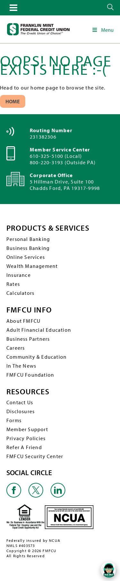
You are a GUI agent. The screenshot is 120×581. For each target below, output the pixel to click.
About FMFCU (23, 321)
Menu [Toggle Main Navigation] (103, 30)
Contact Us (19, 402)
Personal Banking (28, 239)
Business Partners (28, 339)
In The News (21, 366)
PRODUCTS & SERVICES (47, 228)
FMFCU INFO (29, 309)
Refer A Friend (24, 447)
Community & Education (36, 357)
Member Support (27, 429)
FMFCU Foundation (30, 375)
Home (12, 101)
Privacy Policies (25, 438)
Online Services (25, 257)
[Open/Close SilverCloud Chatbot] (109, 570)
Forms (13, 420)
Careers (15, 348)
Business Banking (28, 248)
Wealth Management (32, 266)
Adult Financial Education (38, 330)
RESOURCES (27, 391)
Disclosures (20, 411)
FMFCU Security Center (34, 456)
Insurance (18, 275)
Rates (13, 284)
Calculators (20, 293)
